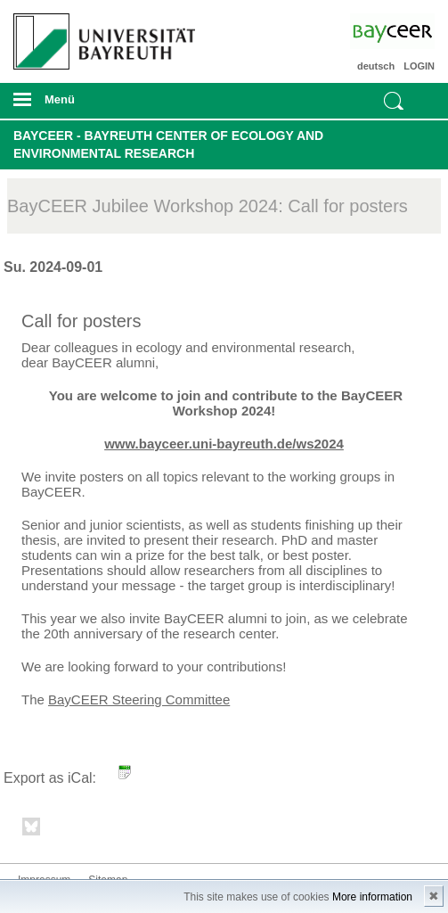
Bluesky (32, 830)
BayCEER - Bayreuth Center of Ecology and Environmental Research (168, 144)
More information (372, 897)
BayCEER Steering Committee (139, 699)
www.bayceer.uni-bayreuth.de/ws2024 (224, 443)
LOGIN (419, 66)
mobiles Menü (98, 105)
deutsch (376, 66)
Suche (393, 101)
